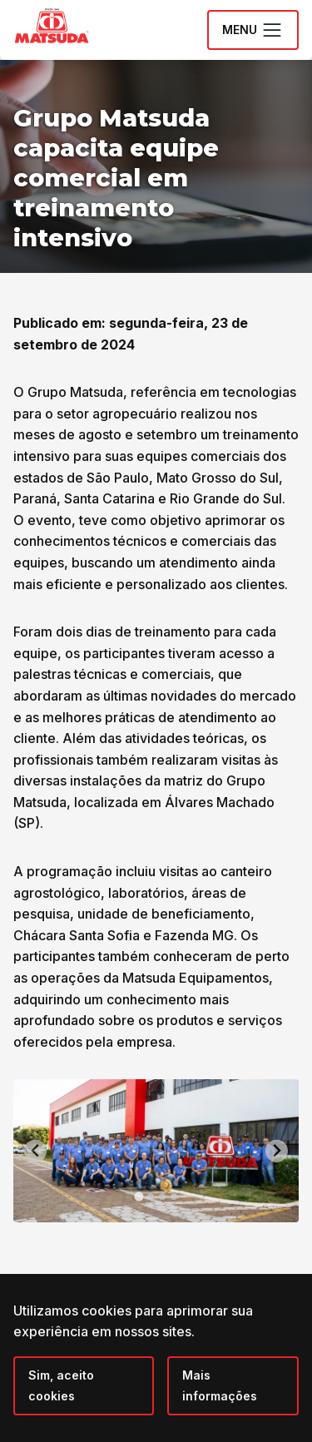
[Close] (83, 1385)
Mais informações (219, 1386)
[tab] (138, 1196)
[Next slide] (276, 1151)
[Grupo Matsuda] (75, 46)
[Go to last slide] (35, 1151)
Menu (253, 30)
